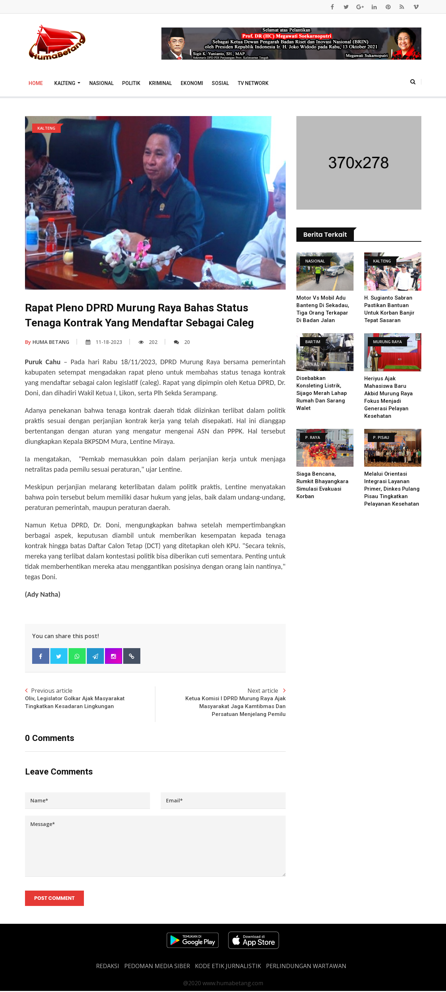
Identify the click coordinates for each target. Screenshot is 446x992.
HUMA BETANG (47, 342)
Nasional (101, 83)
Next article (220, 703)
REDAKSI (107, 967)
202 (148, 342)
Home (36, 83)
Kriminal (160, 83)
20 (182, 342)
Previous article (90, 699)
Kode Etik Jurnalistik (228, 967)
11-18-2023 (104, 342)
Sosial (220, 83)
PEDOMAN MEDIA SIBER (157, 967)
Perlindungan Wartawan (306, 967)
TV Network (253, 83)
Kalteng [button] (65, 83)
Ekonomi (192, 83)
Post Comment (55, 899)
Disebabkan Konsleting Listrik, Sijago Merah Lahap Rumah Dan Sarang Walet (321, 393)
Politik (131, 83)
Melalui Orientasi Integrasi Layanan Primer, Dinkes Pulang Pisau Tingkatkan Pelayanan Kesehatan (392, 489)
